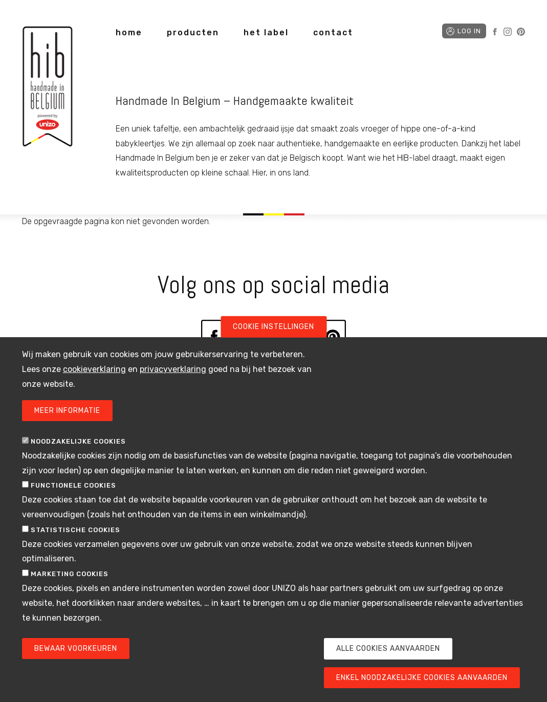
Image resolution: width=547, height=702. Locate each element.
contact (333, 32)
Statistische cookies (75, 550)
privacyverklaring (173, 389)
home (129, 32)
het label (266, 32)
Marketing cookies (69, 594)
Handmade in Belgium (47, 88)
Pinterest (521, 32)
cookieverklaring (94, 389)
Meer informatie (67, 431)
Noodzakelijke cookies (78, 462)
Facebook (494, 32)
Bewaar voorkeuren (75, 669)
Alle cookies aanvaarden (388, 669)
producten (193, 32)
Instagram (508, 32)
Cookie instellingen (273, 347)
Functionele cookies (73, 506)
